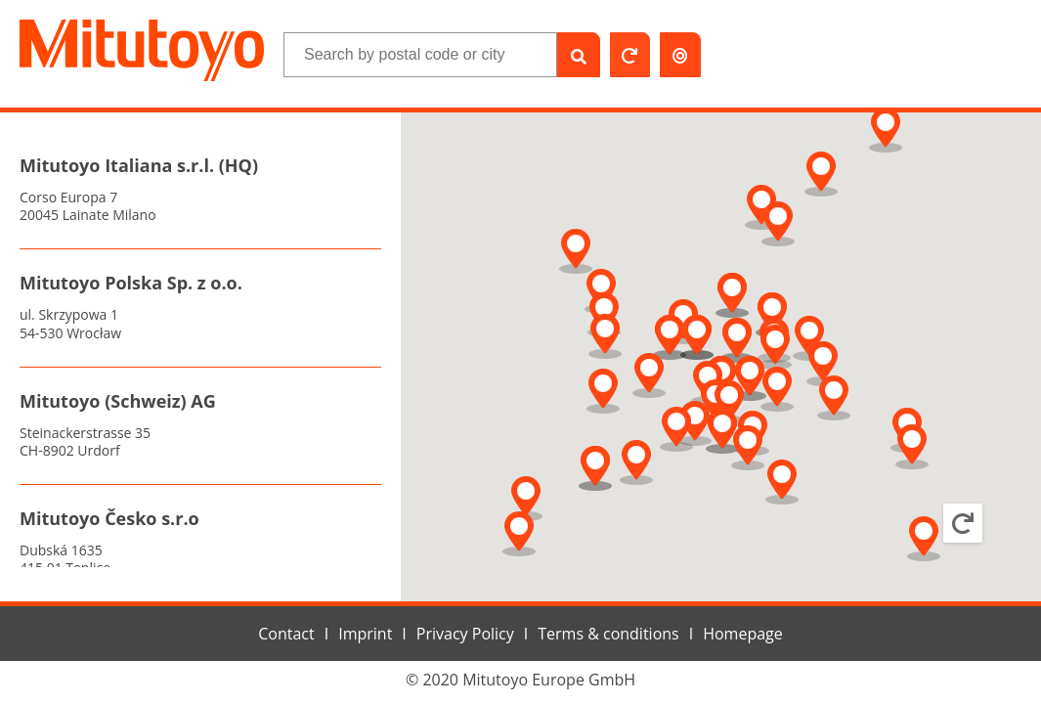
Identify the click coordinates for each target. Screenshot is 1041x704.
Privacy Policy (465, 633)
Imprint (365, 633)
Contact (286, 633)
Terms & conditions (608, 633)
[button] (809, 338)
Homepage (743, 633)
